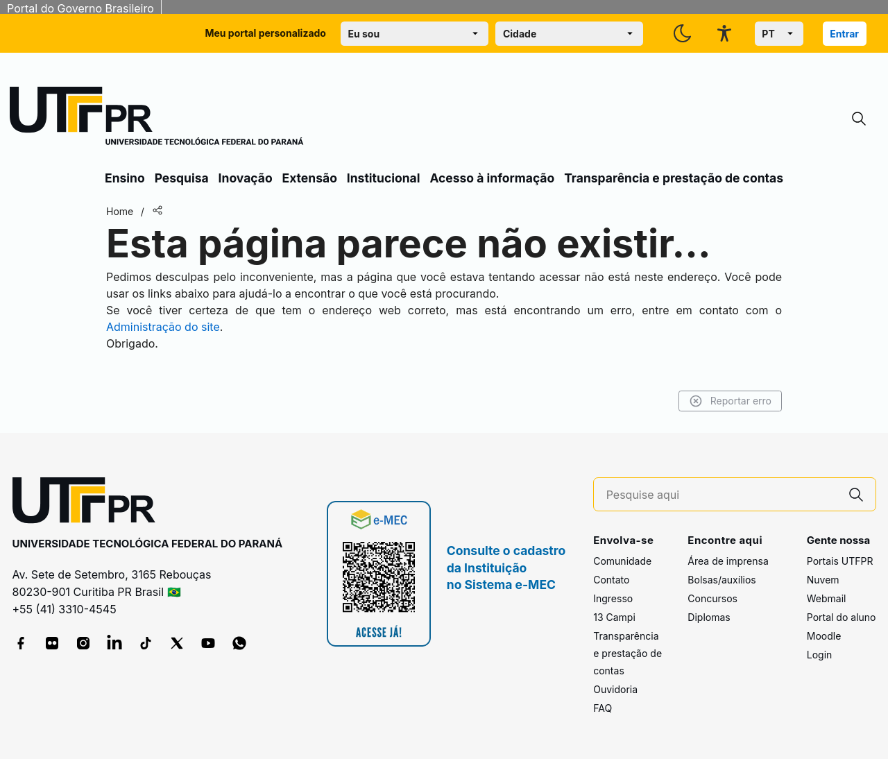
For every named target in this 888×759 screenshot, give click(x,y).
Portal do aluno (841, 617)
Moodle (824, 636)
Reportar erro (730, 401)
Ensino (125, 178)
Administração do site (163, 327)
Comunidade (622, 561)
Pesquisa (182, 178)
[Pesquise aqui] (721, 495)
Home (119, 211)
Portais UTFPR (840, 561)
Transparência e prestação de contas (673, 178)
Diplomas (709, 617)
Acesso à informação (491, 178)
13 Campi (614, 617)
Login (819, 654)
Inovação (246, 178)
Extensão (309, 178)
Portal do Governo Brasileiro (80, 8)
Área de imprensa (728, 561)
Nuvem (823, 580)
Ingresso (613, 598)
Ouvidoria (615, 689)
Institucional (383, 178)
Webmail (826, 598)
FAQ (602, 708)
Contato (611, 580)
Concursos (712, 598)
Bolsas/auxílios (721, 580)
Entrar (844, 34)
